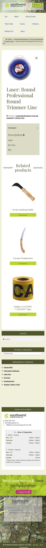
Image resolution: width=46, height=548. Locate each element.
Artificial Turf (9, 31)
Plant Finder (9, 24)
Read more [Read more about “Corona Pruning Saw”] (23, 263)
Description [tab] (12, 128)
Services (29, 528)
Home (10, 39)
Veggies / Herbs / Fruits (12, 384)
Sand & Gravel (30, 17)
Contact (9, 532)
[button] (36, 58)
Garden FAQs (8, 367)
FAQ (36, 528)
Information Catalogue (11, 371)
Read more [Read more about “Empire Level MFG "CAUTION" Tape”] (23, 314)
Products (10, 524)
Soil (6, 17)
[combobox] (23, 353)
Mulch (16, 17)
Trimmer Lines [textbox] (22, 353)
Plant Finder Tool (33, 524)
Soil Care (7, 378)
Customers (20, 524)
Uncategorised (9, 381)
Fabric (22, 31)
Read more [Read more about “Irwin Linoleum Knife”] (23, 215)
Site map (35, 545)
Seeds (22, 24)
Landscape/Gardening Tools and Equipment (28, 39)
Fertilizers (35, 24)
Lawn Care (7, 374)
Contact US (23, 496)
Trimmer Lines (9, 41)
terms (41, 545)
